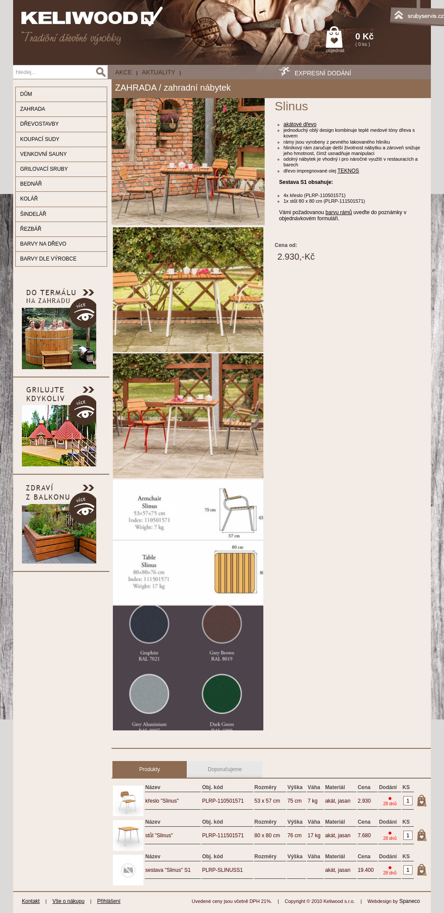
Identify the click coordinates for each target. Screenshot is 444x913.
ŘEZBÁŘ (31, 229)
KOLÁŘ (29, 199)
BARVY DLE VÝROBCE (48, 259)
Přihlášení (108, 901)
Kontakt (31, 901)
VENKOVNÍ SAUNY (43, 154)
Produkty (149, 769)
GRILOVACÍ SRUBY (44, 169)
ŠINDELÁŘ (33, 214)
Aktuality (158, 72)
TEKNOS (348, 171)
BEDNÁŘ (31, 184)
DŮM (26, 94)
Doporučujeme (225, 769)
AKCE (123, 72)
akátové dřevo (299, 124)
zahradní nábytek (197, 87)
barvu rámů (338, 212)
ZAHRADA (32, 109)
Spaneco (409, 901)
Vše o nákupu (68, 901)
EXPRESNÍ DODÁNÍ (322, 73)
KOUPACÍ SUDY (39, 139)
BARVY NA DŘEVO (43, 244)
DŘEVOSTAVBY (39, 124)
